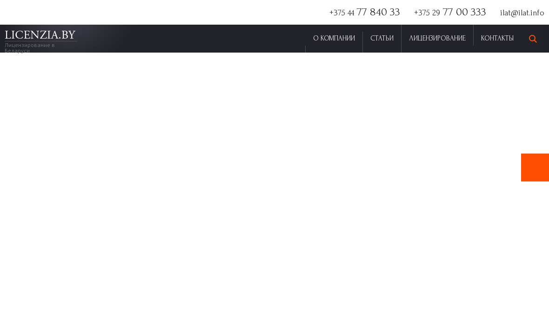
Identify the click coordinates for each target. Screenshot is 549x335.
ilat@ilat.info (522, 12)
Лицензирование (437, 38)
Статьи (382, 38)
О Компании (334, 38)
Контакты (497, 38)
